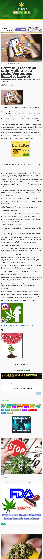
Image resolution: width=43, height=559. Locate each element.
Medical (10, 404)
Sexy (13, 407)
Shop (33, 16)
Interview (20, 407)
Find (12, 16)
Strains (24, 16)
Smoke (8, 407)
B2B (3, 410)
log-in (15, 388)
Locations (25, 404)
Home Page (6, 22)
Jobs (29, 16)
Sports (8, 410)
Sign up (15, 12)
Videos (26, 407)
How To (4, 412)
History (10, 412)
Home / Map (6, 16)
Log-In (20, 12)
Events (37, 16)
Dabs (19, 410)
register (20, 388)
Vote (31, 407)
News (3, 407)
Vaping (3, 404)
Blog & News (18, 16)
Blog (13, 22)
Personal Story (32, 410)
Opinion (17, 22)
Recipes (32, 404)
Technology (17, 404)
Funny (24, 410)
